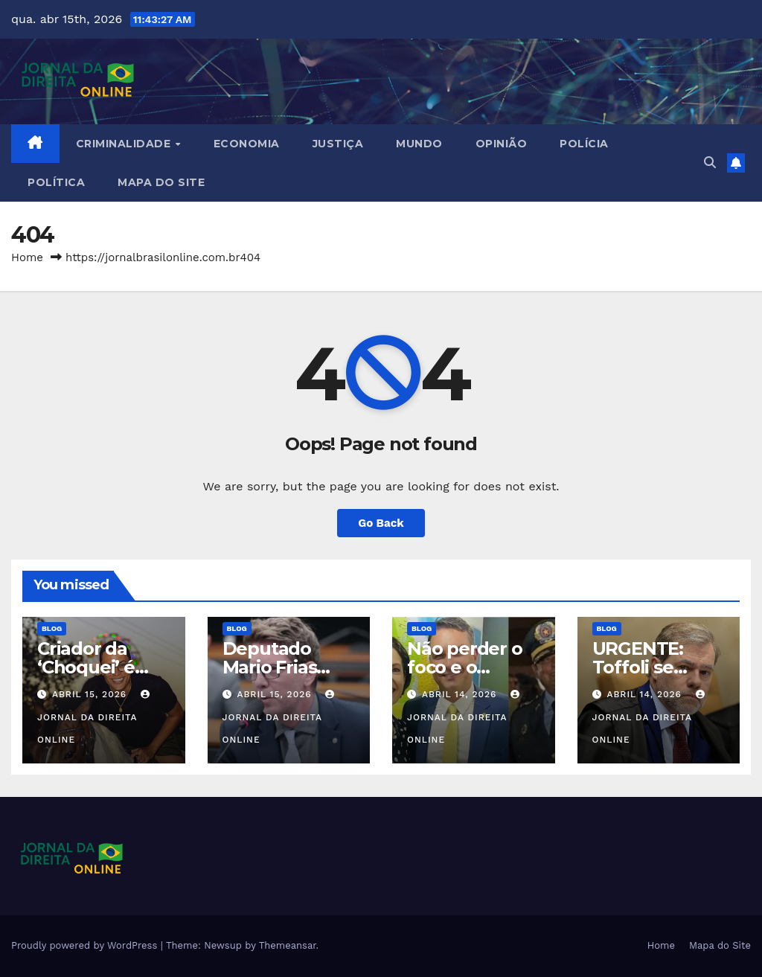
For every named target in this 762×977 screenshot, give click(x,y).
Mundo (419, 143)
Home (27, 257)
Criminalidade (125, 143)
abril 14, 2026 (461, 694)
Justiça (338, 143)
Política (56, 182)
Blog (52, 628)
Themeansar (287, 945)
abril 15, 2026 (91, 694)
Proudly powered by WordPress (86, 945)
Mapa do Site (161, 182)
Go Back (381, 523)
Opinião (502, 143)
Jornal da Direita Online (95, 717)
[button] (710, 163)
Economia (247, 143)
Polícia (584, 143)
